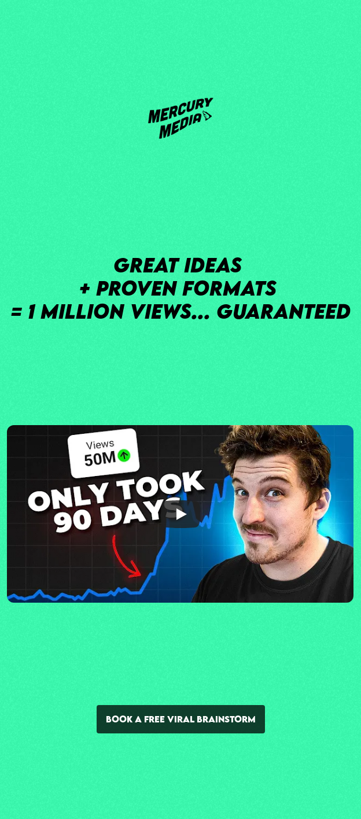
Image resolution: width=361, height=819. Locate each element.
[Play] (180, 513)
